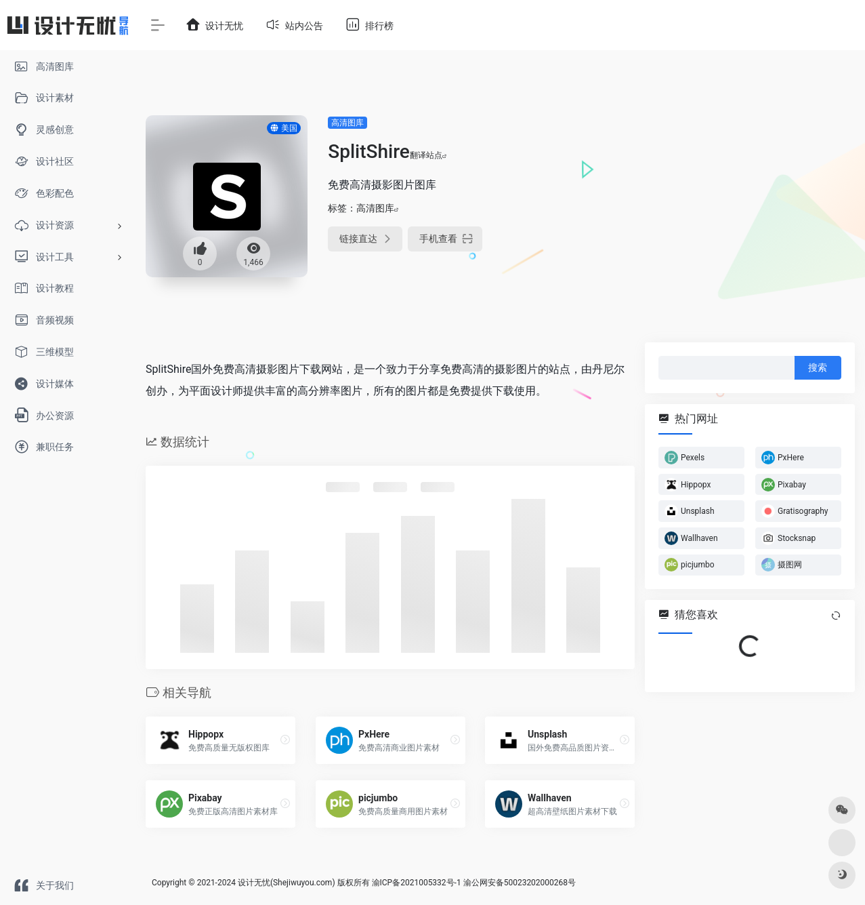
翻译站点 (428, 155)
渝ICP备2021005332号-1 (416, 882)
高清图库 (347, 122)
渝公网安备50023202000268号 (519, 882)
